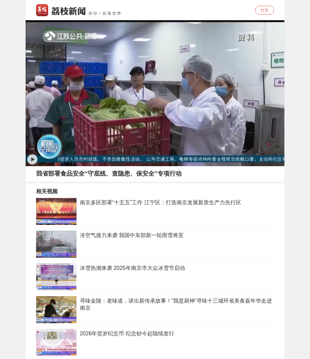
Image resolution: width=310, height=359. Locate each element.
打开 (264, 10)
